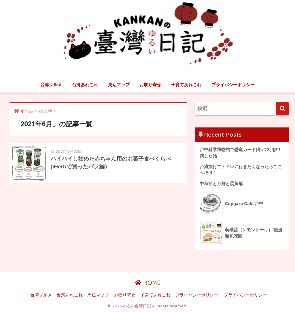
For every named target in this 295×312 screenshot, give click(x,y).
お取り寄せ (150, 84)
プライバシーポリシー (233, 84)
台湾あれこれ (85, 84)
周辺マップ (119, 84)
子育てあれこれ (186, 84)
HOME (147, 283)
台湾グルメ (51, 84)
